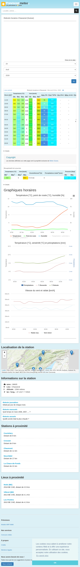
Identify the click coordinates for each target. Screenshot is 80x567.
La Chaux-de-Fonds (40, 464)
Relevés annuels (40, 418)
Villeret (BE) (40, 493)
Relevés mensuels (40, 411)
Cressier (40, 442)
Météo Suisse (53, 161)
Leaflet (4, 370)
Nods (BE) (40, 486)
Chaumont (40, 449)
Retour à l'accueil (15, 4)
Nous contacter (7, 564)
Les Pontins (40, 501)
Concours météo (6, 535)
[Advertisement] (40, 40)
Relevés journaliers (40, 404)
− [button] (4, 356)
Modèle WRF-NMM (7, 524)
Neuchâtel (40, 457)
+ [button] (4, 352)
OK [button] (55, 563)
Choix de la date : (70, 60)
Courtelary (40, 434)
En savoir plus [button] (42, 556)
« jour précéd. (8, 90)
